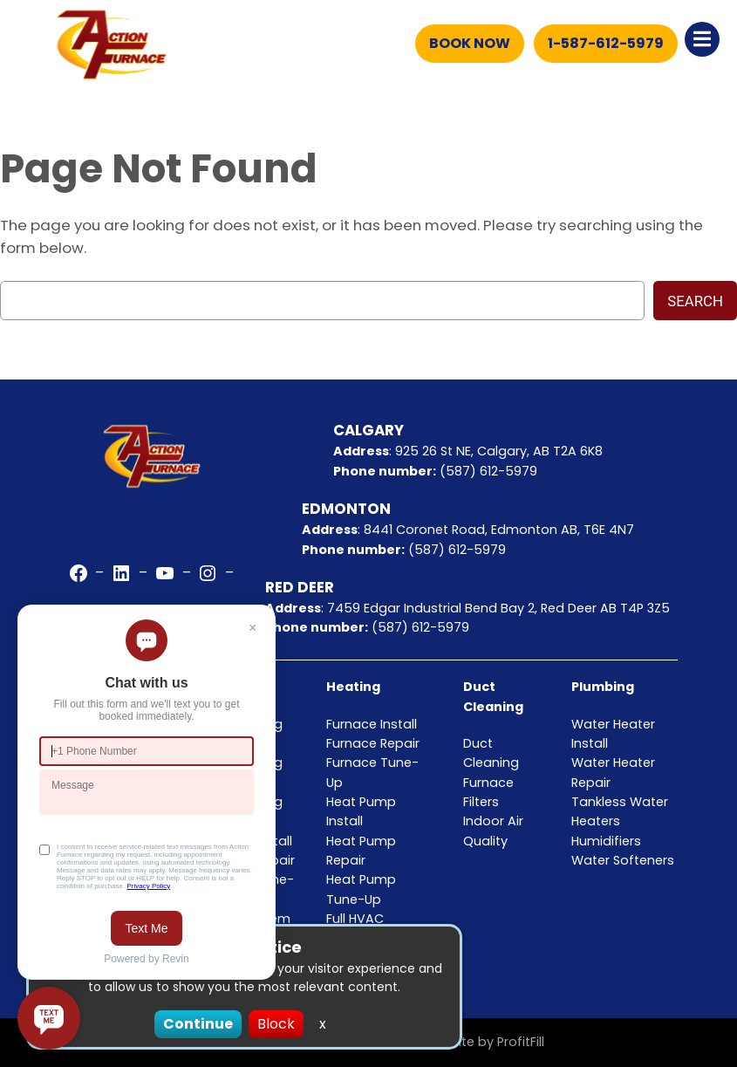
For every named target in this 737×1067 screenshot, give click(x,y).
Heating (353, 686)
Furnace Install (371, 724)
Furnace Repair (373, 743)
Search (695, 301)
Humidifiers (606, 841)
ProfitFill (520, 1041)
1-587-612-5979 (606, 43)
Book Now (469, 43)
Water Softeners (622, 860)
